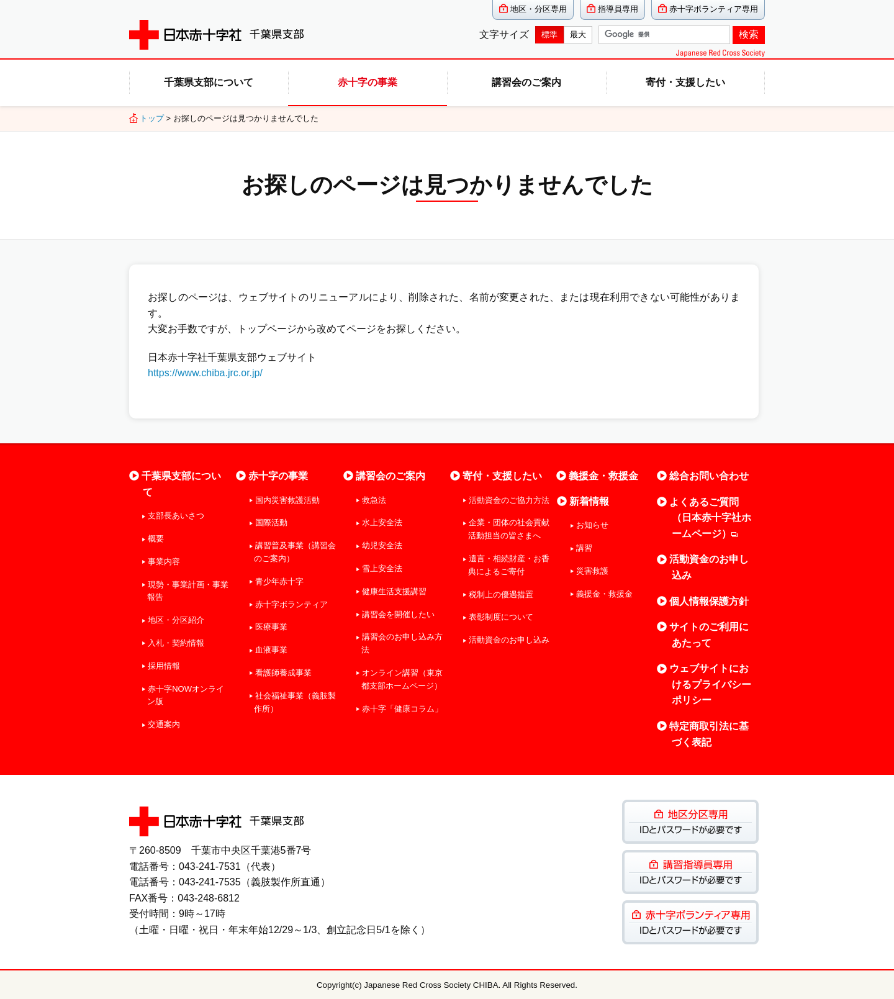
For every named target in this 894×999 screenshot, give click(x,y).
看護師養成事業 (283, 672)
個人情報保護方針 (709, 601)
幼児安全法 (382, 545)
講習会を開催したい (398, 614)
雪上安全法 (382, 568)
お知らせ (592, 525)
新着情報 (589, 501)
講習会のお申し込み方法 (402, 643)
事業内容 (164, 561)
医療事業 (271, 626)
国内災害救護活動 (287, 500)
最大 (578, 34)
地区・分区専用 (538, 9)
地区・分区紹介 (176, 620)
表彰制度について (501, 617)
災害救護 (592, 571)
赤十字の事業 (367, 82)
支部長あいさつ (176, 515)
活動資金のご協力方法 (509, 500)
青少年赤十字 (279, 581)
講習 (584, 548)
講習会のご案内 (526, 82)
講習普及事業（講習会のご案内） (294, 552)
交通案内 (164, 724)
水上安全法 (382, 522)
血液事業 (271, 649)
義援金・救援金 (603, 476)
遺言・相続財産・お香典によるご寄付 (508, 565)
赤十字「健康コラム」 (402, 708)
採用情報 (164, 666)
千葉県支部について (208, 82)
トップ (152, 118)
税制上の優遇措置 (501, 594)
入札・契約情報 (176, 643)
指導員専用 (618, 9)
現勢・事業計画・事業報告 (187, 591)
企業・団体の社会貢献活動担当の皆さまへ (508, 529)
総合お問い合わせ (709, 476)
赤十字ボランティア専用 (713, 9)
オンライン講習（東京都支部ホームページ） (402, 679)
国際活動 (271, 522)
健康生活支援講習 (394, 591)
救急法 (374, 500)
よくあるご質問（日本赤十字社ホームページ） (710, 518)
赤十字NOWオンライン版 (185, 695)
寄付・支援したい (685, 82)
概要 (156, 538)
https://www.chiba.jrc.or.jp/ (205, 373)
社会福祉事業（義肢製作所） (294, 702)
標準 (549, 34)
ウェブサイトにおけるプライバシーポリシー (710, 684)
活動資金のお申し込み (509, 639)
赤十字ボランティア (291, 604)
